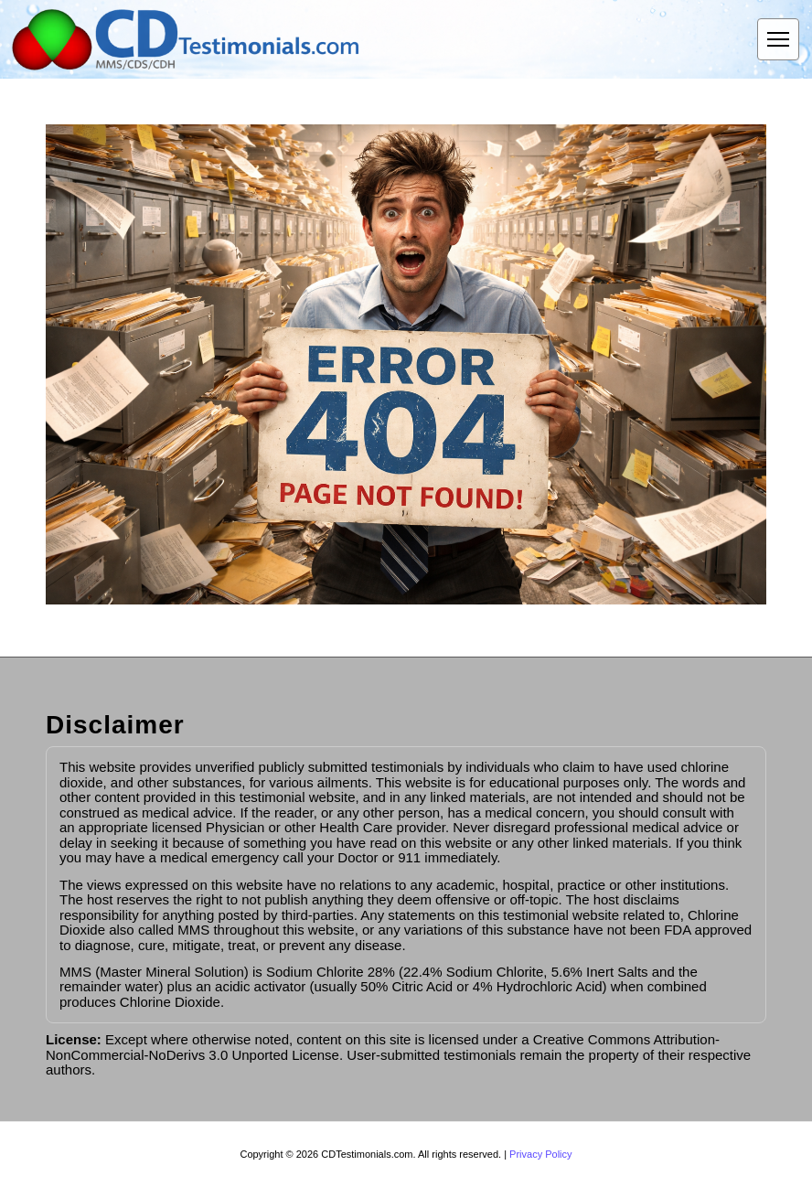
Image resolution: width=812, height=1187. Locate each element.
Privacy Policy (540, 1154)
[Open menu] (778, 39)
